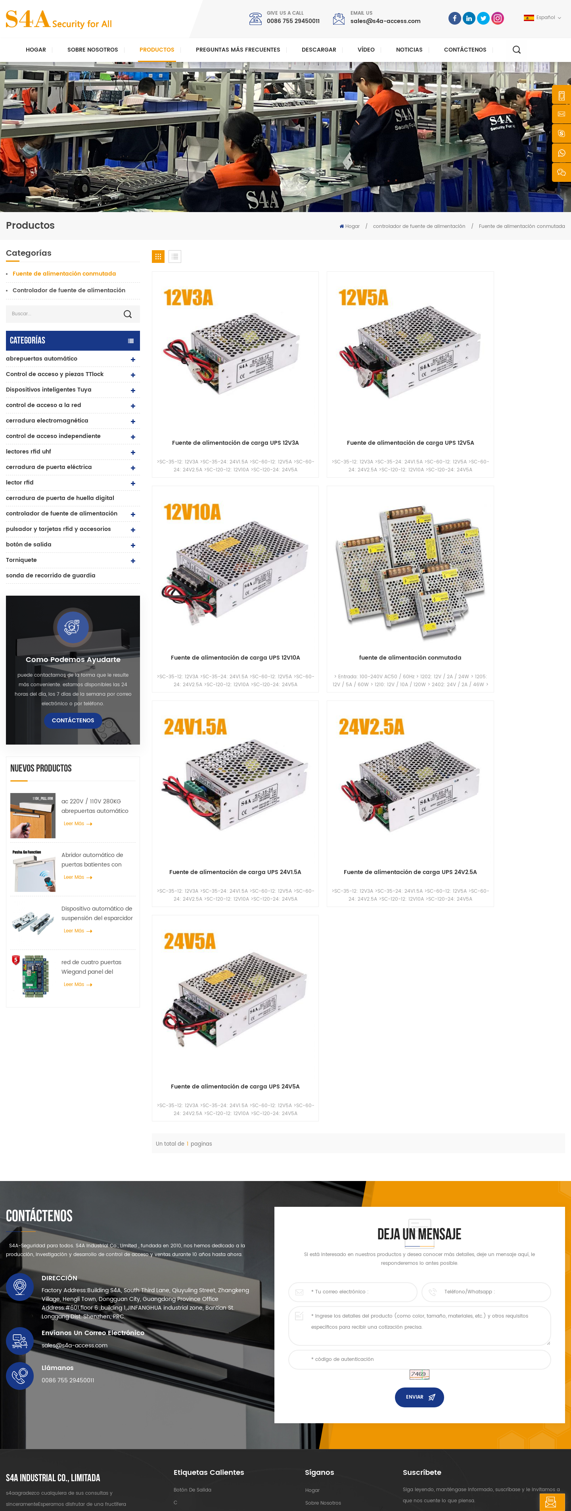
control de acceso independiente (53, 436)
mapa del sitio (322, 1430)
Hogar (36, 49)
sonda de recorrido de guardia (51, 575)
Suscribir (426, 1397)
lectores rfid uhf (28, 451)
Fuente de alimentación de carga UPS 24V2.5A (306, 522)
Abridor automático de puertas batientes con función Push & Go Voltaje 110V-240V (96, 860)
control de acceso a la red (43, 405)
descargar (319, 49)
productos (317, 1366)
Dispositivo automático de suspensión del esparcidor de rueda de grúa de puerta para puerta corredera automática (97, 913)
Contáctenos (465, 49)
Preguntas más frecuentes (238, 49)
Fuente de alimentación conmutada (522, 226)
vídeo (366, 49)
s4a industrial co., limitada (53, 1328)
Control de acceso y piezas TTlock (54, 374)
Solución (315, 1391)
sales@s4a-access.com (386, 21)
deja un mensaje (526, 1502)
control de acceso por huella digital (216, 1412)
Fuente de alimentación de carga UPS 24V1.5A (201, 522)
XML (216, 1497)
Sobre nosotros (92, 49)
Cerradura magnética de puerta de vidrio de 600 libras (226, 1395)
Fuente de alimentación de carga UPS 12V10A (411, 378)
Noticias (409, 49)
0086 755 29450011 (293, 21)
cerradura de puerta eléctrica (49, 467)
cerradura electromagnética (47, 420)
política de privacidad (255, 1497)
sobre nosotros (323, 1353)
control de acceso (195, 1366)
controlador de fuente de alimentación (419, 226)
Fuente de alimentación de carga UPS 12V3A (201, 378)
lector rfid (20, 482)
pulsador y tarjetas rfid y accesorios (58, 529)
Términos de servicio (329, 1442)
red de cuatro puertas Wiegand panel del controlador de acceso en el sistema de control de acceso (96, 967)
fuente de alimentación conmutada (516, 378)
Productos (157, 49)
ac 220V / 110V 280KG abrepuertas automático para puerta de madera (94, 806)
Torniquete (21, 560)
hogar (312, 1341)
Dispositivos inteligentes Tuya (49, 389)
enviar (414, 1247)
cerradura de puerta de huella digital (60, 498)
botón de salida (29, 544)
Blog (310, 1417)
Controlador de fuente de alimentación (69, 290)
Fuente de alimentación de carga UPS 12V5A (306, 378)
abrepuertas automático (41, 358)
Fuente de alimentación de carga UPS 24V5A (411, 522)
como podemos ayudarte (73, 660)
